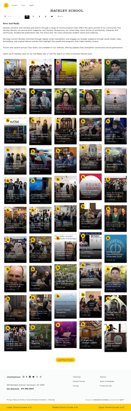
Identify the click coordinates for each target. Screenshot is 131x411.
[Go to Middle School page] (65, 407)
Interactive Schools (101, 400)
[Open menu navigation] (6, 5)
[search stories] (12, 16)
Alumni (103, 377)
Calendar (77, 377)
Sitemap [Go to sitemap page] (51, 400)
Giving (76, 386)
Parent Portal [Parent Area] (79, 381)
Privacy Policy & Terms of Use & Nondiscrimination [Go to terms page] (27, 400)
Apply (34, 5)
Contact (15, 5)
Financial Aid (106, 386)
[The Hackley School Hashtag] (14, 377)
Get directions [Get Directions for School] (13, 389)
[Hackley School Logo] (110, 4)
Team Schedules (107, 381)
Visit (25, 5)
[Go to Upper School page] (111, 407)
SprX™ (121, 400)
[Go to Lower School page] (19, 407)
